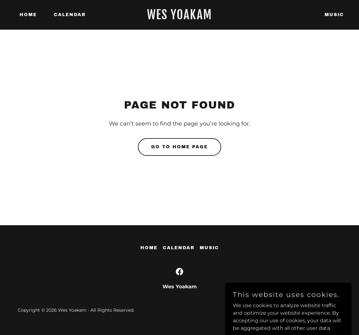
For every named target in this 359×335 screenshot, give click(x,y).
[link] (179, 18)
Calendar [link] (70, 14)
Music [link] (334, 14)
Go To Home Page (179, 146)
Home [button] (149, 247)
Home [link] (28, 14)
